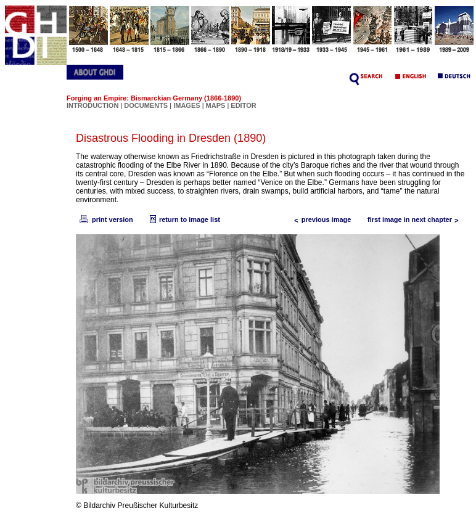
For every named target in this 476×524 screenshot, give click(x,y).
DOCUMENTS (146, 105)
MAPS (216, 105)
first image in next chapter (415, 219)
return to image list (183, 219)
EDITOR (243, 105)
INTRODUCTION (92, 105)
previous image (320, 219)
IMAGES (186, 105)
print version (105, 219)
